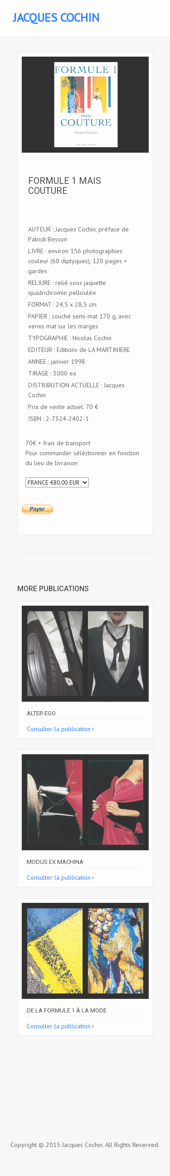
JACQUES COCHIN (56, 17)
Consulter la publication (59, 729)
